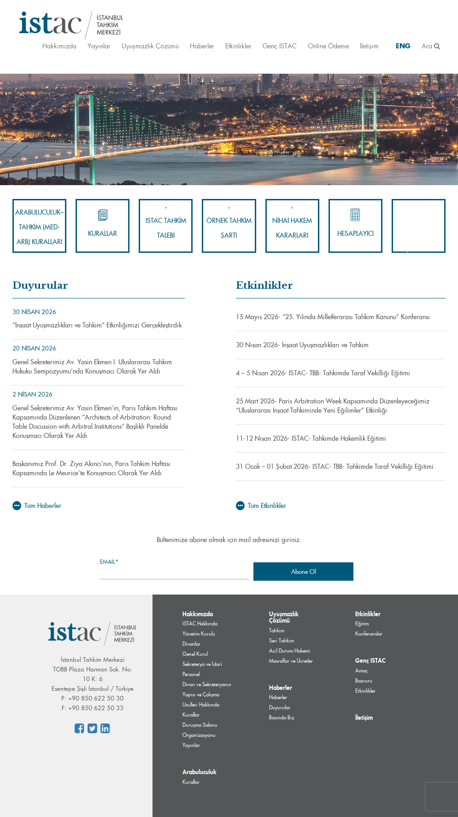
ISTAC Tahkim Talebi (166, 223)
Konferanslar (368, 633)
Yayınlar (99, 45)
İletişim (369, 45)
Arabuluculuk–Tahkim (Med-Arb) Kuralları (39, 227)
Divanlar (191, 644)
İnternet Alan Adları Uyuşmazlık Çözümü (418, 227)
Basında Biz (281, 717)
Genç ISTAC (280, 45)
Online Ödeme (328, 45)
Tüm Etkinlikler (261, 505)
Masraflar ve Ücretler (291, 661)
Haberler (202, 45)
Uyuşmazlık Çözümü (150, 45)
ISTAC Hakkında (199, 623)
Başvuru (363, 680)
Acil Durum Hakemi (289, 651)
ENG (403, 45)
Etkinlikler (238, 45)
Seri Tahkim (281, 640)
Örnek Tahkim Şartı (229, 223)
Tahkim (276, 630)
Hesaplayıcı (355, 223)
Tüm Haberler (36, 505)
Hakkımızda (59, 45)
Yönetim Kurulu (198, 633)
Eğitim (362, 623)
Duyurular (279, 707)
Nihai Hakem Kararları (292, 223)
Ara (431, 45)
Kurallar (102, 223)
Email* (174, 568)
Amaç (361, 670)
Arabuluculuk (199, 772)
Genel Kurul (195, 654)
